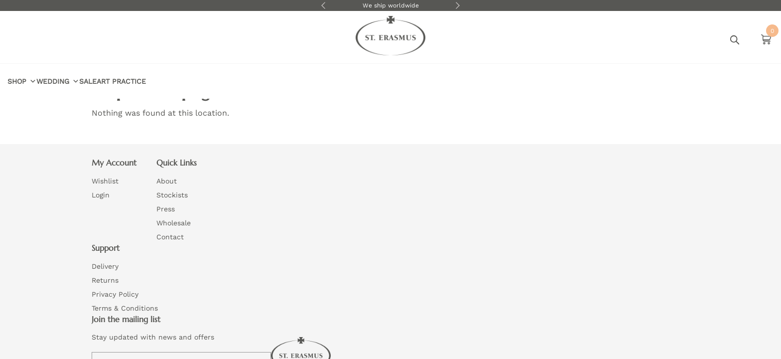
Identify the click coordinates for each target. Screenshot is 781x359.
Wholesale (240, 228)
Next (458, 5)
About (233, 186)
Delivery (358, 186)
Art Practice (235, 39)
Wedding (151, 39)
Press (232, 214)
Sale (192, 39)
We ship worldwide (391, 5)
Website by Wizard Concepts (430, 264)
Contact (237, 242)
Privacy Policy (368, 214)
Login (667, 40)
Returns (358, 200)
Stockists (239, 200)
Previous (323, 5)
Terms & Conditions (378, 228)
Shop (106, 39)
